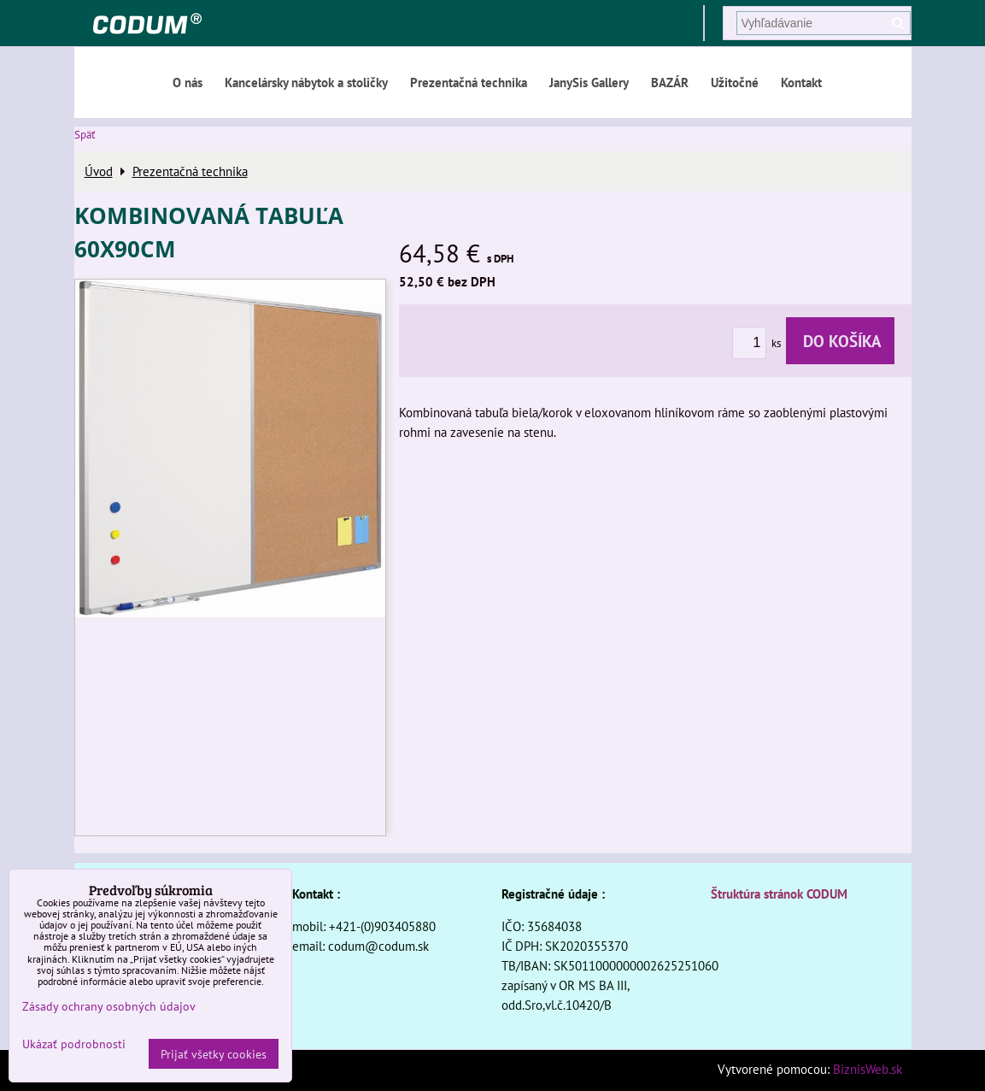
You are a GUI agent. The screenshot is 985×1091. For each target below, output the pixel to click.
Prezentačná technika (468, 82)
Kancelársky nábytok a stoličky (306, 82)
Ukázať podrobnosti (74, 1044)
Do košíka (840, 340)
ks (759, 343)
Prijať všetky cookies (214, 1054)
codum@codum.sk (378, 945)
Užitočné (735, 82)
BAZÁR (670, 82)
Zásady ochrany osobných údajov (109, 1006)
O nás (187, 82)
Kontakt (801, 82)
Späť (84, 134)
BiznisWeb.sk (867, 1068)
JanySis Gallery (589, 82)
